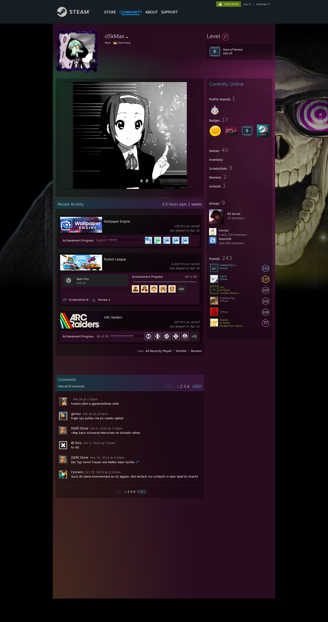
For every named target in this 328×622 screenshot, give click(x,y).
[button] (239, 36)
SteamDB (225, 239)
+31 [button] (194, 336)
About (151, 12)
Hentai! (224, 230)
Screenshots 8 (78, 299)
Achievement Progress (78, 240)
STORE (110, 12)
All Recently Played (159, 351)
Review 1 (104, 299)
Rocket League (115, 259)
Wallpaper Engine (117, 221)
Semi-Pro (82, 279)
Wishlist (181, 351)
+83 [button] (181, 289)
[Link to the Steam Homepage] (77, 16)
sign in (247, 4)
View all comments (71, 386)
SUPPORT (169, 12)
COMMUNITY (130, 12)
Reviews (196, 351)
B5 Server (234, 214)
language (261, 4)
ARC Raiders (113, 317)
